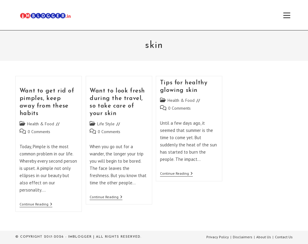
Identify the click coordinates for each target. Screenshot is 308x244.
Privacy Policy (217, 237)
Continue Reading (36, 204)
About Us (263, 237)
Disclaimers (242, 237)
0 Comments (39, 131)
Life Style (106, 124)
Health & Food (40, 124)
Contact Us (284, 237)
